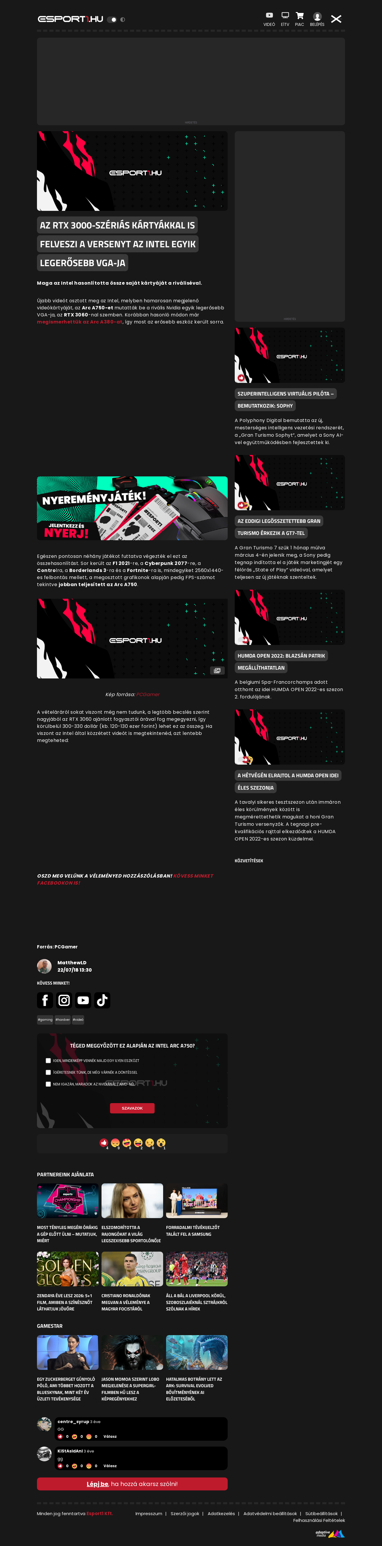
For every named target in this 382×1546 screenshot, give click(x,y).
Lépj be (97, 1484)
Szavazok (132, 1108)
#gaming (45, 1020)
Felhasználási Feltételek (319, 1520)
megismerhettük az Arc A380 (75, 321)
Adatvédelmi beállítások (270, 1513)
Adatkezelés (221, 1513)
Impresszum (149, 1513)
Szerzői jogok (185, 1513)
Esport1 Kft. (100, 1513)
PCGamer (148, 694)
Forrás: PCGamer (57, 947)
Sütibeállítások (321, 1513)
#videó (78, 1020)
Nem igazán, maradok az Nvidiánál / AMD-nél (94, 1084)
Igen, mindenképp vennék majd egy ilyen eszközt (96, 1060)
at (119, 321)
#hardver (62, 1020)
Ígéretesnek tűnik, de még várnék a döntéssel (95, 1072)
